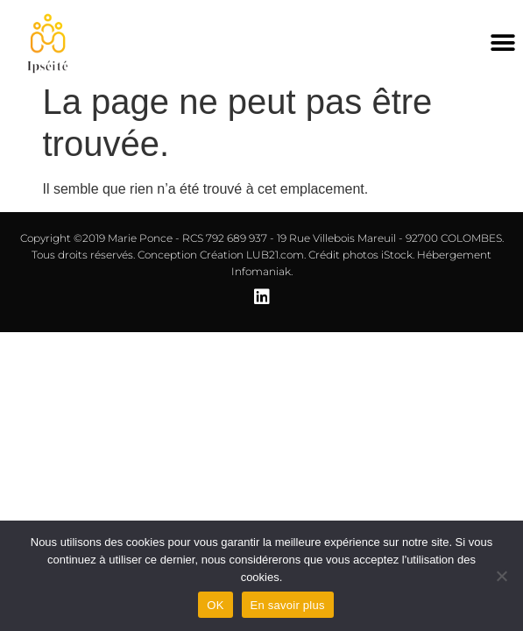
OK (215, 605)
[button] (503, 43)
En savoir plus (288, 605)
